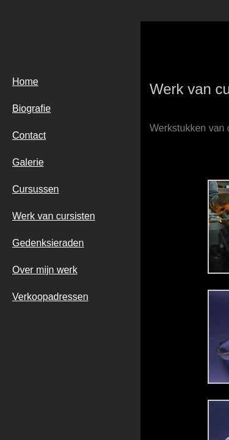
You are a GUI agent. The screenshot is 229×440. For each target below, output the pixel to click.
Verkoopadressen (50, 297)
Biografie (31, 108)
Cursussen (35, 189)
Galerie (28, 162)
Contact (29, 135)
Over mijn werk (45, 270)
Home (25, 81)
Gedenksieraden (48, 243)
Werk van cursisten (53, 216)
